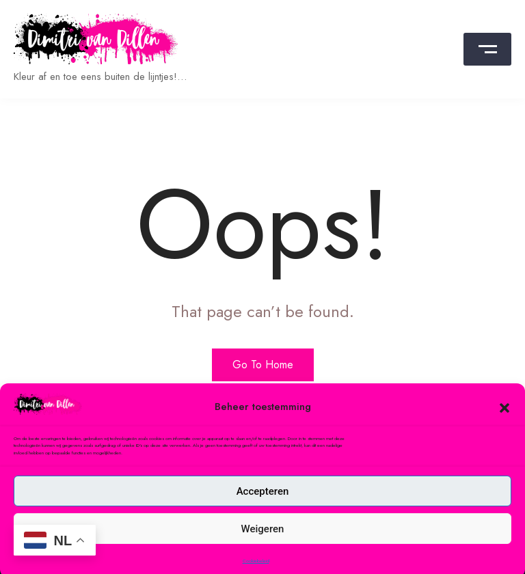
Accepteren (263, 502)
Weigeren (262, 540)
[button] (504, 417)
